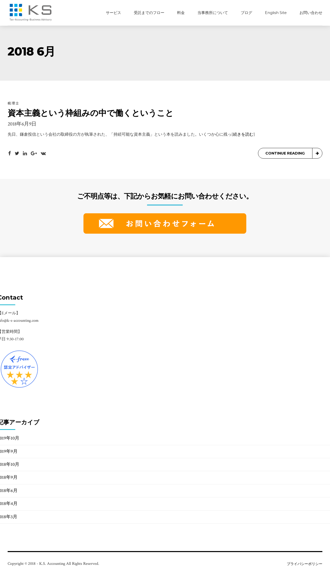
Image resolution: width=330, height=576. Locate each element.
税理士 (14, 103)
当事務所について (212, 12)
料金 (181, 12)
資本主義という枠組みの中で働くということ (91, 113)
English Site (276, 12)
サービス (113, 12)
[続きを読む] (243, 134)
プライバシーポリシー (304, 564)
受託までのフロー (149, 12)
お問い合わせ (310, 12)
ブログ (246, 12)
